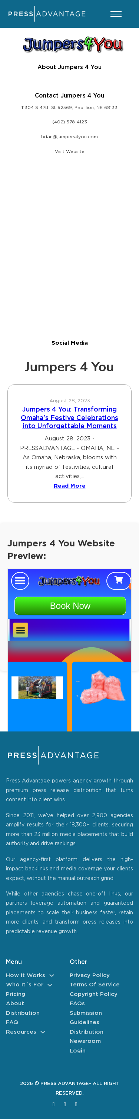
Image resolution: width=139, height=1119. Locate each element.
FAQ (12, 1022)
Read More (70, 486)
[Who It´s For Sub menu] (50, 985)
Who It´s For (24, 984)
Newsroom (85, 1041)
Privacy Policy (90, 975)
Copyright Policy (94, 994)
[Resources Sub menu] (43, 1032)
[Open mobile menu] (116, 14)
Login (78, 1050)
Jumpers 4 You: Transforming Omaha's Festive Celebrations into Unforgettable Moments (69, 418)
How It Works (25, 975)
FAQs (77, 1003)
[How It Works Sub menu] (51, 975)
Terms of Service (95, 984)
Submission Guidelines (86, 1018)
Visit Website (70, 152)
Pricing (15, 994)
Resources (21, 1032)
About (15, 1003)
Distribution (23, 1013)
